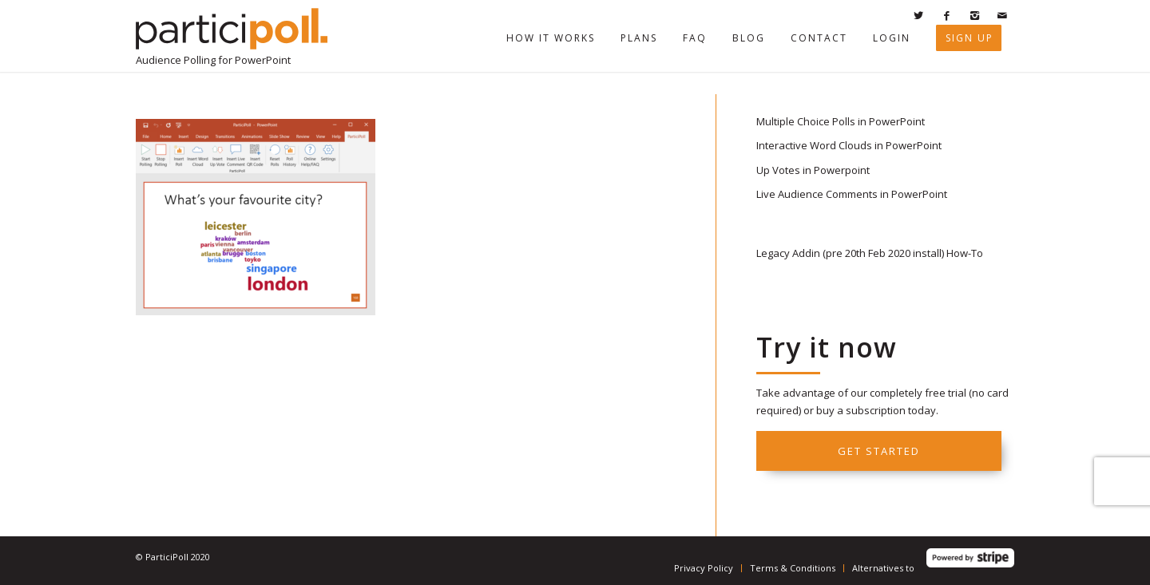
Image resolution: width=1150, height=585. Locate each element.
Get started (879, 451)
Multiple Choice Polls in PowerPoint (840, 121)
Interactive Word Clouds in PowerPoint (849, 145)
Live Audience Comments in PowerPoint (851, 194)
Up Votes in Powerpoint (813, 170)
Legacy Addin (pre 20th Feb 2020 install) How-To (869, 253)
